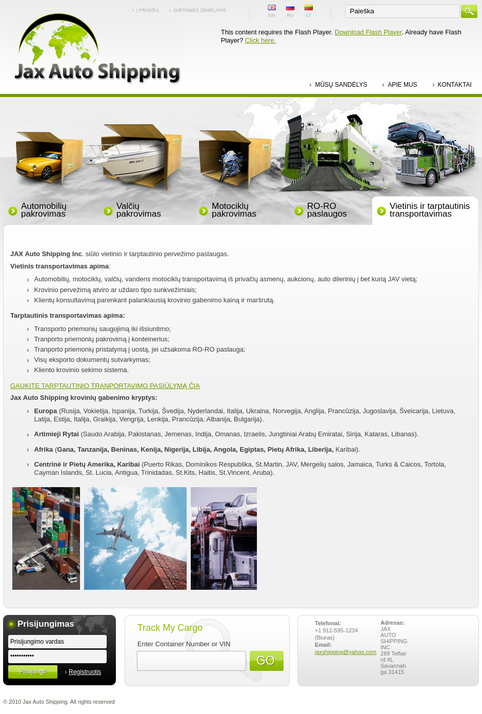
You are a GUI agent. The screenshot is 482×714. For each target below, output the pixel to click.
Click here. (260, 40)
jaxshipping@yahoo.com (345, 652)
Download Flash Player (368, 32)
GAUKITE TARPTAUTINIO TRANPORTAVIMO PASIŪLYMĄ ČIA (105, 386)
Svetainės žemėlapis (199, 10)
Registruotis (85, 672)
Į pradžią (147, 10)
